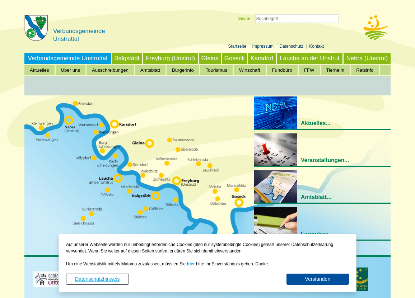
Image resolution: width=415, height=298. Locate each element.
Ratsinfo (364, 70)
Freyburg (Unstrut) (170, 58)
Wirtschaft (249, 70)
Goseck (234, 58)
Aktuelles (39, 70)
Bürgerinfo (183, 70)
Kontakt (316, 46)
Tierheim (335, 70)
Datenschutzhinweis (97, 279)
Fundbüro (282, 70)
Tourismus (216, 70)
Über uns (70, 70)
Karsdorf (262, 58)
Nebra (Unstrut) (367, 58)
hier (191, 263)
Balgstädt (126, 58)
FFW (309, 70)
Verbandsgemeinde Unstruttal (67, 58)
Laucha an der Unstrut (309, 58)
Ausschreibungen (110, 70)
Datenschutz (291, 46)
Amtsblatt (150, 70)
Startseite (238, 46)
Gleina (210, 58)
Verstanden (317, 279)
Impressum (263, 46)
